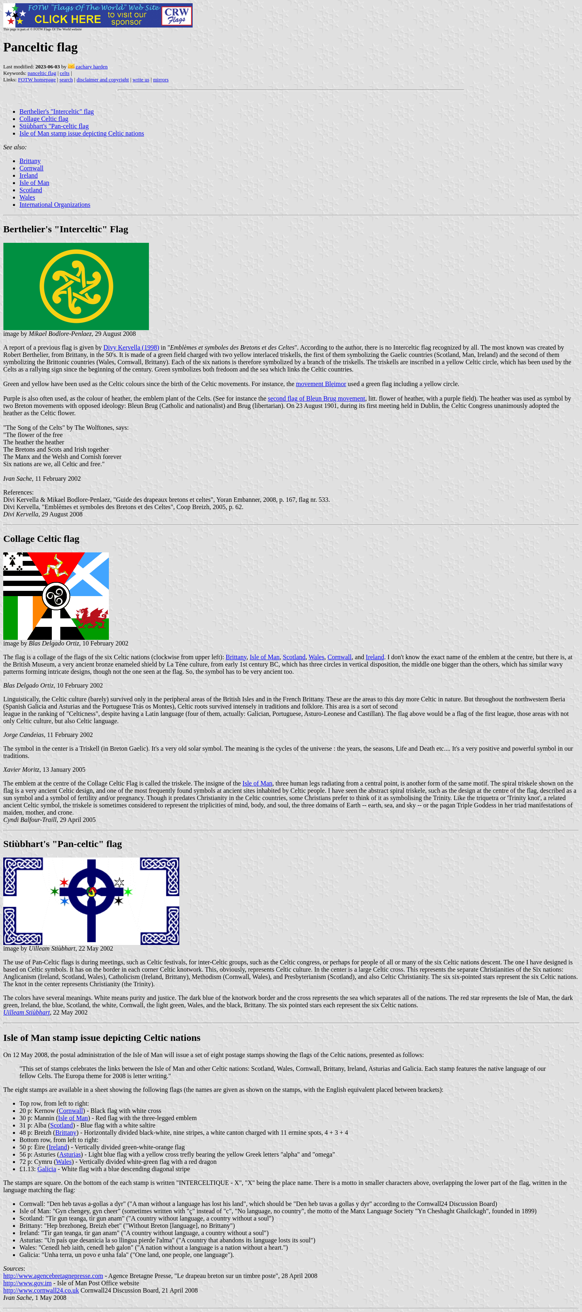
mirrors (160, 79)
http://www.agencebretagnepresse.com (53, 1275)
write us (141, 79)
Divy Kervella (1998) (131, 347)
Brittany (29, 160)
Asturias (70, 1154)
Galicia (46, 1169)
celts (65, 73)
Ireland (28, 175)
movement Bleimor (321, 383)
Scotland (30, 190)
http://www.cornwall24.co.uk (41, 1290)
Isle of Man (34, 182)
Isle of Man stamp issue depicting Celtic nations (81, 133)
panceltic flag (42, 73)
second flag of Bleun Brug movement (316, 398)
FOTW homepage (36, 79)
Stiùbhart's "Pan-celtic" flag (62, 844)
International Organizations (54, 204)
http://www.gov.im (27, 1283)
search (66, 79)
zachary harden (92, 67)
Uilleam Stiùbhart (26, 1012)
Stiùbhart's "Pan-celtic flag (54, 126)
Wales (27, 197)
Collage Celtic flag (43, 118)
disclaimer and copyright (102, 79)
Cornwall (31, 168)
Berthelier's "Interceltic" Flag (65, 229)
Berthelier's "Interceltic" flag (56, 111)
